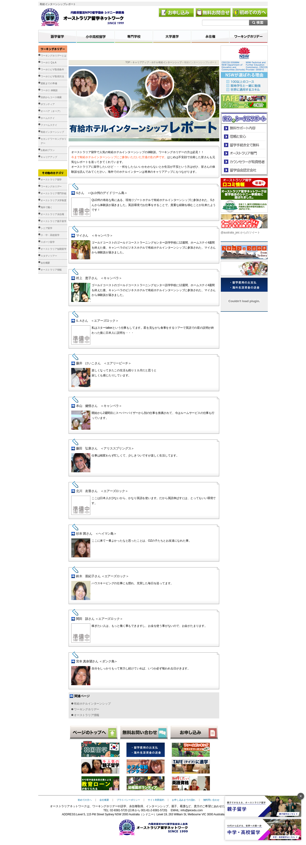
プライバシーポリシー (128, 800)
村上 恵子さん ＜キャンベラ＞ (99, 278)
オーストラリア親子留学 (53, 221)
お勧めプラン (48, 150)
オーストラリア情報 (51, 269)
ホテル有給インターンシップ (166, 62)
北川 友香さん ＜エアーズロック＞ (102, 491)
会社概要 (45, 262)
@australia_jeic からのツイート (240, 232)
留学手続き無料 (244, 145)
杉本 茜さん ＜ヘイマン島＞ (96, 533)
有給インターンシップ (52, 132)
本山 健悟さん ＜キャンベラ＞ (99, 406)
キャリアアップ (49, 157)
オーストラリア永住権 (52, 214)
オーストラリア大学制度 (53, 200)
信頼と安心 (244, 136)
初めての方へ (85, 800)
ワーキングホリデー (51, 186)
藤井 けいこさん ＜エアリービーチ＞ (103, 363)
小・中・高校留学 (50, 235)
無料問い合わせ (211, 800)
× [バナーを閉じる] (301, 796)
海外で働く (46, 207)
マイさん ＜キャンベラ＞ (94, 235)
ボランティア (48, 104)
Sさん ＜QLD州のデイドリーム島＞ (101, 193)
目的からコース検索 (51, 97)
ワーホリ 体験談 (49, 90)
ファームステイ (49, 125)
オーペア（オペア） (51, 111)
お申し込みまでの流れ (183, 800)
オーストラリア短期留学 (53, 249)
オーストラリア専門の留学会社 (244, 153)
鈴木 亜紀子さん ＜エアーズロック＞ (102, 576)
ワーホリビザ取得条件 (52, 69)
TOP (128, 62)
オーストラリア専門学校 (53, 193)
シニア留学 (46, 228)
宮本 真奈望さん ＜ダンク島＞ (96, 661)
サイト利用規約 (156, 800)
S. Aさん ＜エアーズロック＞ (97, 320)
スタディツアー (49, 256)
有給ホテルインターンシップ (92, 703)
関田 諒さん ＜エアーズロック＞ (99, 619)
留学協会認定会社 (244, 170)
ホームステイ (48, 118)
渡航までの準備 (49, 83)
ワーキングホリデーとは (53, 55)
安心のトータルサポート (244, 128)
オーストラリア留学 (51, 179)
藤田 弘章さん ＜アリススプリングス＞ (105, 448)
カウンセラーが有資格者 (244, 161)
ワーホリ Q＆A (48, 62)
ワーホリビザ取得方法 (52, 76)
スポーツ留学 (48, 242)
